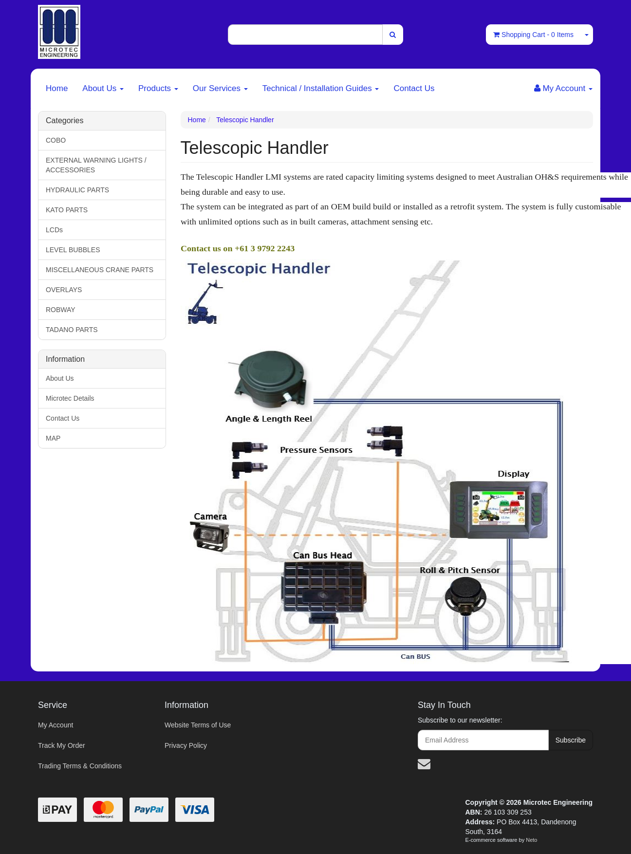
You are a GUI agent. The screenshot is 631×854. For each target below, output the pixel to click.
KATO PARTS (67, 210)
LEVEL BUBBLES (73, 250)
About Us (103, 88)
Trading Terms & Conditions (80, 766)
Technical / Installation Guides (320, 88)
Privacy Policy (186, 745)
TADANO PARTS (72, 330)
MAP (53, 438)
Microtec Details (70, 398)
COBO (56, 140)
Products (158, 88)
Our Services (220, 88)
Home (57, 88)
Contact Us (413, 88)
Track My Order (61, 745)
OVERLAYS (64, 290)
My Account (55, 725)
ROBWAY (60, 310)
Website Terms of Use (198, 725)
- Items (533, 34)
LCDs (54, 230)
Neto (531, 840)
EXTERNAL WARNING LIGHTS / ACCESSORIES (96, 165)
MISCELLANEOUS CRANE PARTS (99, 270)
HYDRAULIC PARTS (77, 190)
